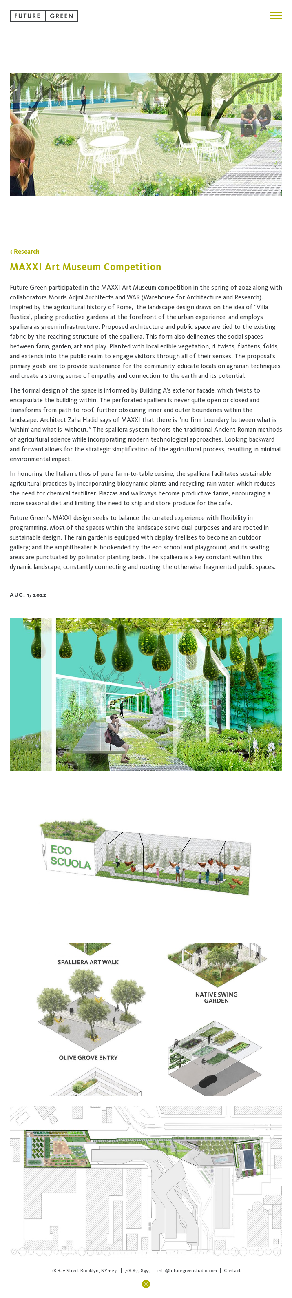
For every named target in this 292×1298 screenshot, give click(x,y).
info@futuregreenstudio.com (187, 1270)
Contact (232, 1270)
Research (27, 251)
